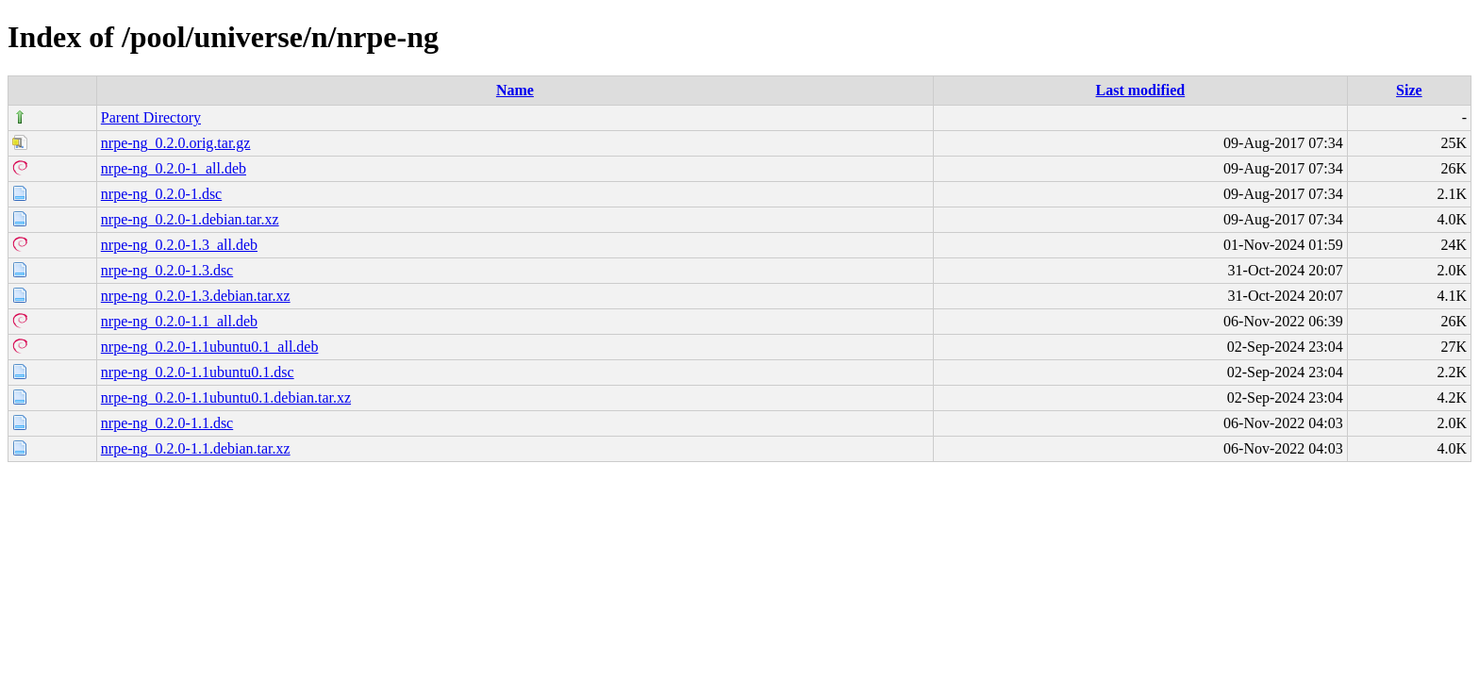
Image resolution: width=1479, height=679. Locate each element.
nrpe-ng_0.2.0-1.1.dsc (167, 423)
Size (1409, 90)
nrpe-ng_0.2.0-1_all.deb (173, 168)
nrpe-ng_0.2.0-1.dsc (161, 194)
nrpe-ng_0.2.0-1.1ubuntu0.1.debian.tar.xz (226, 397)
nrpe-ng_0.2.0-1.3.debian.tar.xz (196, 296)
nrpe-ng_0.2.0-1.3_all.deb (179, 245)
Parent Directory (151, 117)
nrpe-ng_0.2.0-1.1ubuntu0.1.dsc (197, 372)
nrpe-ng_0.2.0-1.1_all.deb (179, 321)
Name (515, 90)
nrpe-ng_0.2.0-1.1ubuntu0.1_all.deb (210, 347)
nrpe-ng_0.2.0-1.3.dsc (167, 270)
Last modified (1141, 90)
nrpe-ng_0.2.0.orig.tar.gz (176, 143)
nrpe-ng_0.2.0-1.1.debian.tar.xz (196, 448)
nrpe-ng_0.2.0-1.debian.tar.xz (190, 219)
